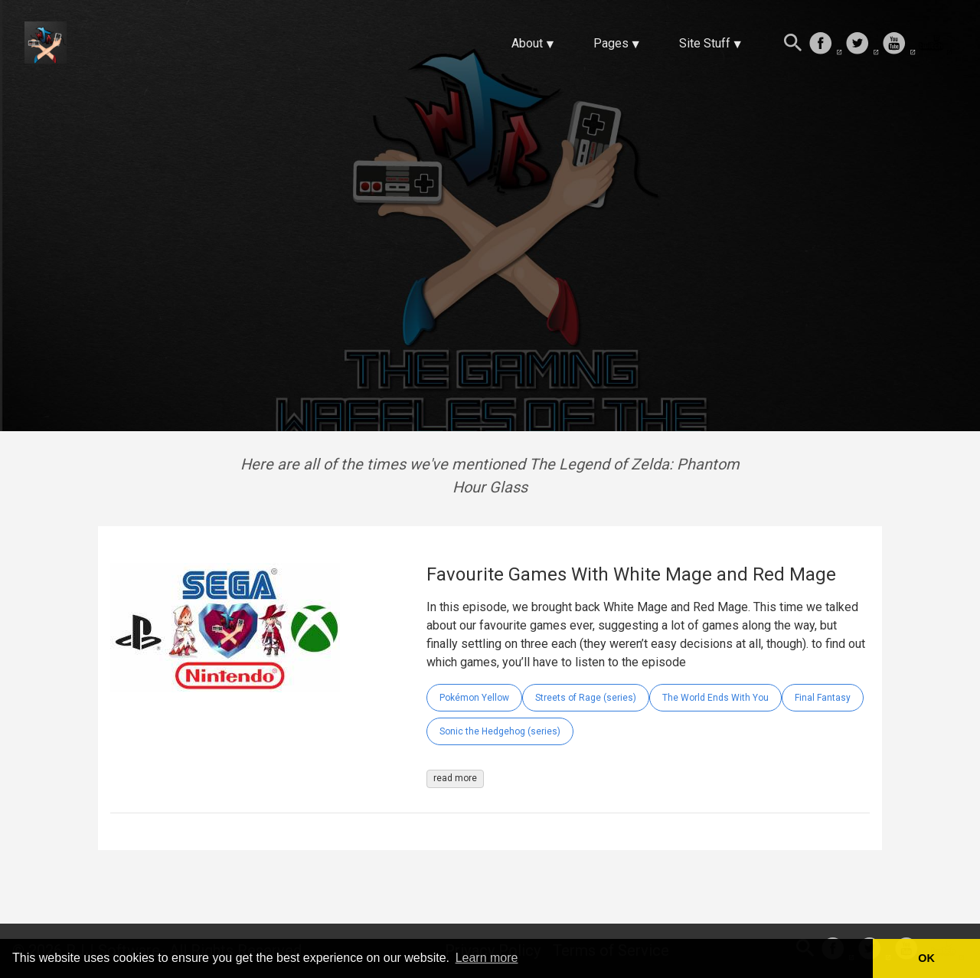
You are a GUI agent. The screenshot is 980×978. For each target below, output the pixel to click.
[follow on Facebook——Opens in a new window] (825, 44)
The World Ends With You (715, 697)
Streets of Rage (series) (585, 697)
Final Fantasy (823, 697)
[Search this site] (793, 44)
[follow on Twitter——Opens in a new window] (862, 44)
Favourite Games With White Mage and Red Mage (631, 574)
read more (455, 778)
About (527, 43)
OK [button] (926, 958)
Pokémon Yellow (474, 697)
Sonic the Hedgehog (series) (499, 731)
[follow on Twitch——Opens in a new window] (935, 44)
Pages (611, 43)
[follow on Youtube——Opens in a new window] (899, 44)
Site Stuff (704, 43)
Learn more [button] (487, 957)
